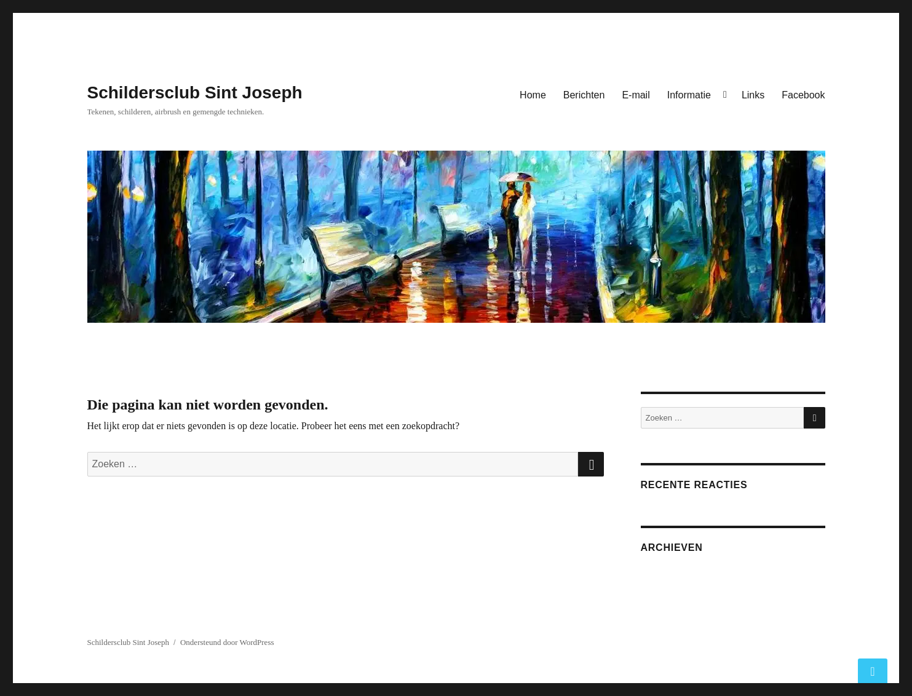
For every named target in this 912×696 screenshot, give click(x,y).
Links (753, 95)
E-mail (635, 95)
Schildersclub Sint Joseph (195, 92)
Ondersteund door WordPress (227, 642)
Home (533, 95)
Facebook (803, 95)
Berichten (584, 95)
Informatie (689, 95)
